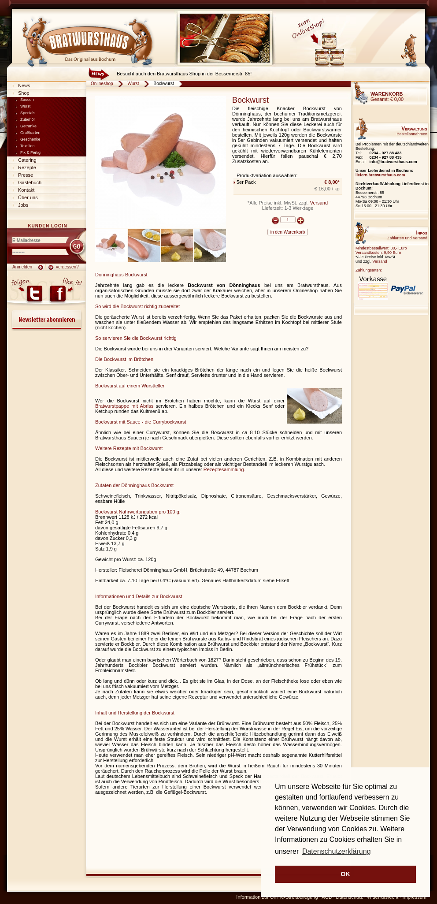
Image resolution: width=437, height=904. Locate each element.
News (24, 85)
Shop (24, 93)
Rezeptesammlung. (224, 469)
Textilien (27, 146)
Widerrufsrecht (383, 897)
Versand (319, 202)
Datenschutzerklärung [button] (336, 851)
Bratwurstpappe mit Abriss (124, 406)
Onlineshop (102, 83)
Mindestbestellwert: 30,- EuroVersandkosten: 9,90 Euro (381, 250)
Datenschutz (349, 897)
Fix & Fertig (30, 152)
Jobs (23, 205)
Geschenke (30, 139)
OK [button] (345, 874)
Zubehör (27, 119)
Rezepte (27, 167)
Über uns (28, 197)
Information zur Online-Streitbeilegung (277, 897)
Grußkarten (30, 132)
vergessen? (67, 266)
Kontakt (26, 190)
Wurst (25, 106)
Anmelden (22, 266)
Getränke (28, 126)
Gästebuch (29, 182)
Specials (27, 113)
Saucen (27, 99)
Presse (25, 175)
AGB (327, 897)
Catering (27, 160)
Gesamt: (387, 96)
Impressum (414, 897)
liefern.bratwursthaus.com (380, 175)
